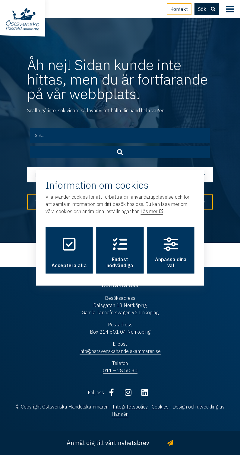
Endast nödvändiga (119, 252)
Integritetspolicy (130, 407)
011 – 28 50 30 (120, 370)
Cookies (160, 407)
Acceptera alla (69, 252)
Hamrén (120, 414)
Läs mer (152, 211)
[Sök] (120, 152)
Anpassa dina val (171, 252)
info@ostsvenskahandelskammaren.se (120, 351)
